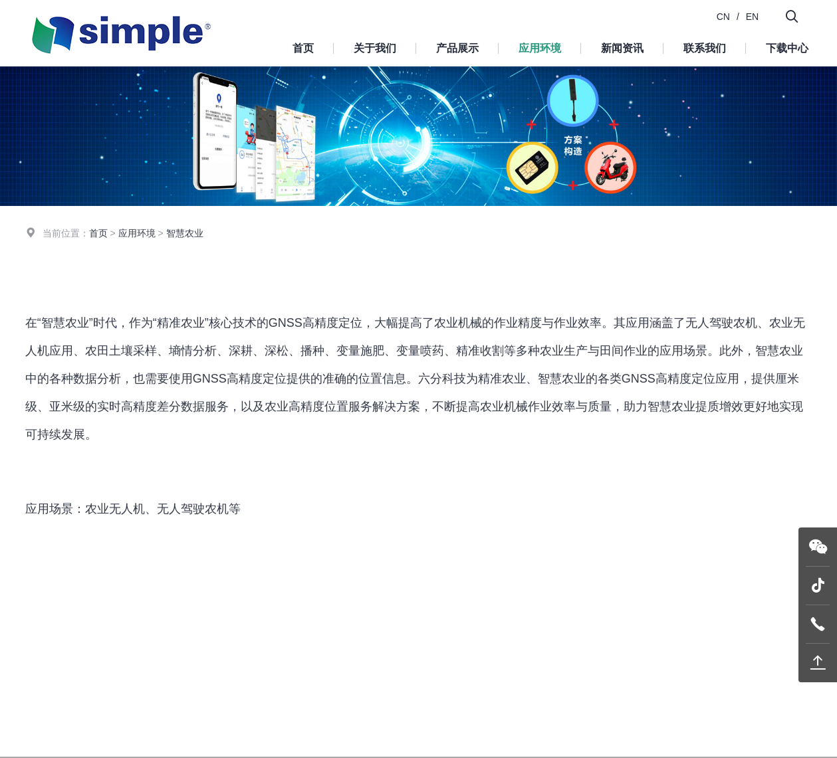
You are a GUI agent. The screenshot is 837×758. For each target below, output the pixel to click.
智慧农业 (458, 271)
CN (723, 16)
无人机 (259, 271)
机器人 (167, 271)
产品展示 (457, 48)
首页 (303, 48)
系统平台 (345, 713)
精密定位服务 (355, 732)
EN (752, 16)
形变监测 (663, 271)
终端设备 (345, 693)
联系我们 (704, 48)
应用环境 (540, 48)
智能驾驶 (356, 271)
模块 (336, 654)
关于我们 (375, 48)
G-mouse (346, 674)
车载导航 (561, 271)
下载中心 (787, 48)
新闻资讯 (622, 48)
